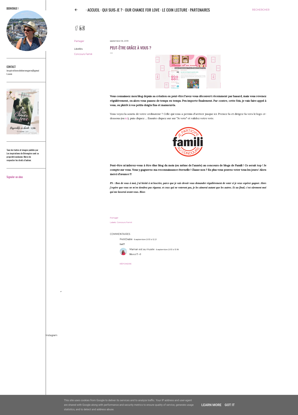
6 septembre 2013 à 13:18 (167, 249)
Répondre (126, 263)
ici (126, 118)
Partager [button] (79, 41)
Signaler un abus (15, 177)
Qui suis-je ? (111, 10)
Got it (230, 405)
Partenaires (198, 10)
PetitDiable (126, 239)
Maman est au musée (142, 249)
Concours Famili (83, 54)
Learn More (211, 405)
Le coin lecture (173, 10)
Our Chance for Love (140, 10)
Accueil (92, 10)
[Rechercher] (261, 10)
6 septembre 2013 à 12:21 (145, 239)
